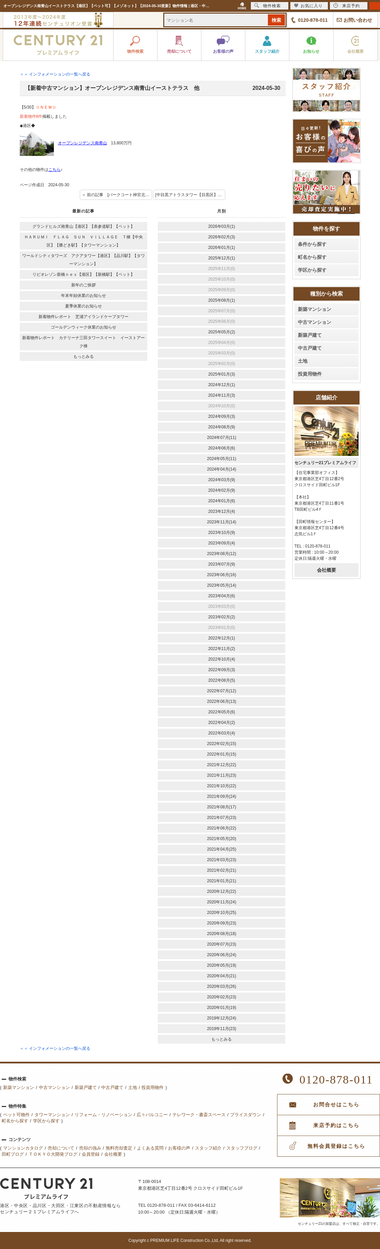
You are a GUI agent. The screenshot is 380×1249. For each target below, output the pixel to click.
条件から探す (312, 244)
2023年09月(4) (221, 543)
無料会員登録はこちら (336, 1146)
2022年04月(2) (221, 722)
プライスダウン (245, 1114)
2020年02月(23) (221, 997)
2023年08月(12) (221, 553)
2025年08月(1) (221, 300)
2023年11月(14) (221, 522)
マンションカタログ (23, 1148)
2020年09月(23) (221, 923)
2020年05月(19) (221, 965)
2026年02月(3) (221, 237)
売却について (61, 1148)
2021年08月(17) (221, 807)
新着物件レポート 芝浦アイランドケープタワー (83, 316)
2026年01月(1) (221, 247)
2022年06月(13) (221, 701)
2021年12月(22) (221, 764)
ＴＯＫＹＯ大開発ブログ (53, 1154)
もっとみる (83, 356)
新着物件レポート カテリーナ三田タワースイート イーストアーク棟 (83, 341)
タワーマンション (52, 1114)
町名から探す (312, 257)
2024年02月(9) (221, 490)
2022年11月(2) (221, 648)
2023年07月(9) (221, 564)
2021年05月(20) (221, 838)
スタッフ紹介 (208, 1148)
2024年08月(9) (221, 427)
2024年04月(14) (221, 469)
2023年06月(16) (221, 574)
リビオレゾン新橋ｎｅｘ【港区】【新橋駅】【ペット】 (83, 274)
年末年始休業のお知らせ (83, 295)
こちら (54, 169)
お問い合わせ (358, 20)
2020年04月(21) (221, 976)
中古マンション (314, 322)
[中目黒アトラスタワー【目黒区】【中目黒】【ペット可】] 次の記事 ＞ (190, 194)
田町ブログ (13, 1154)
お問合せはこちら (336, 1104)
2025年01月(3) (221, 374)
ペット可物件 (16, 1114)
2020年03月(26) (221, 986)
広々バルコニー (152, 1114)
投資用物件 (310, 374)
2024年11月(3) (221, 395)
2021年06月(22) (221, 828)
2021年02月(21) (221, 870)
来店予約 (346, 5)
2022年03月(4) (221, 733)
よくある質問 (150, 1148)
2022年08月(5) (221, 680)
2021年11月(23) (221, 775)
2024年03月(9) (221, 479)
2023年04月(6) (221, 596)
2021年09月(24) (221, 796)
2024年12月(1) (221, 384)
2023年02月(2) (221, 617)
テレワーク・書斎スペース (199, 1114)
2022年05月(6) (221, 712)
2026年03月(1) (221, 226)
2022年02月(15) (221, 743)
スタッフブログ (241, 1148)
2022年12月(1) (221, 638)
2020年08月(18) (221, 933)
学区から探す (312, 270)
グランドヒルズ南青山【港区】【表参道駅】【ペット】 (83, 226)
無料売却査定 (119, 1148)
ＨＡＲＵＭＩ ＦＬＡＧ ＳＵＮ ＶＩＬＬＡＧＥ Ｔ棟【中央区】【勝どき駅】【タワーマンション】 (83, 241)
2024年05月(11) (221, 458)
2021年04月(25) (221, 849)
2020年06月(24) (221, 954)
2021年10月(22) (221, 786)
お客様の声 (179, 1148)
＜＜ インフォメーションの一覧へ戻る (55, 74)
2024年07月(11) (221, 437)
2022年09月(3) (221, 669)
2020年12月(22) (221, 891)
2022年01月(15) (221, 754)
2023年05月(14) (221, 585)
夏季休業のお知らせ (83, 306)
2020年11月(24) (221, 902)
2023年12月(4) (221, 511)
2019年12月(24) (221, 1018)
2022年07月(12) (221, 691)
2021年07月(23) (221, 817)
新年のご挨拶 (83, 285)
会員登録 (91, 1154)
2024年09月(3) (221, 416)
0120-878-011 (313, 20)
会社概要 (326, 570)
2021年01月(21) (221, 881)
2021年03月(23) (221, 859)
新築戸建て (310, 335)
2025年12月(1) (221, 258)
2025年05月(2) (221, 332)
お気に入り (308, 5)
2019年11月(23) (221, 1028)
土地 (302, 361)
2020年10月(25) (221, 912)
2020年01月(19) (221, 1007)
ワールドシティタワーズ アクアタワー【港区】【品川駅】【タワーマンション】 (83, 259)
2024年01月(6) (221, 501)
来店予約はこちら (336, 1125)
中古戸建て (310, 348)
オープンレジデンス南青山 (82, 143)
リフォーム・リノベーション (103, 1114)
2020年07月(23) (221, 944)
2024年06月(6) (221, 448)
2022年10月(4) (221, 659)
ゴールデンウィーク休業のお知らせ (83, 327)
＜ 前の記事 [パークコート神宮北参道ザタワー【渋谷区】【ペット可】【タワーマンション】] (117, 194)
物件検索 (267, 5)
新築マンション (314, 309)
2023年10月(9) (221, 532)
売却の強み (90, 1148)
